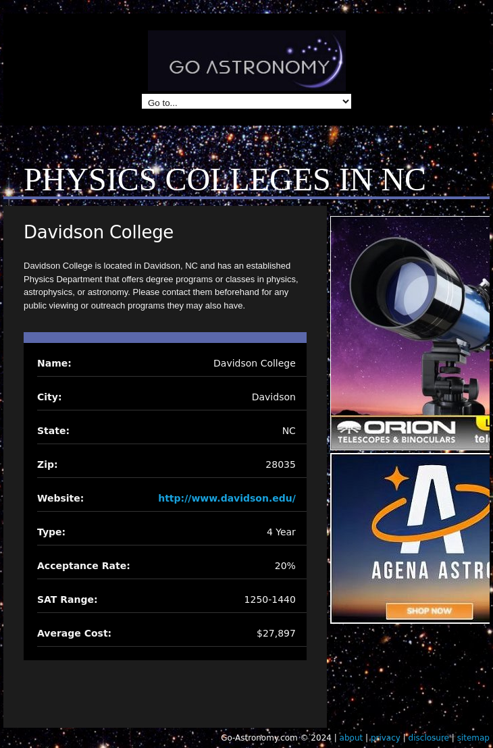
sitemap (473, 738)
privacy (385, 738)
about (351, 738)
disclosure (429, 738)
